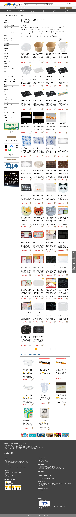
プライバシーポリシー (43, 508)
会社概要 (40, 507)
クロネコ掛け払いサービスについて (11, 475)
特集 (32, 10)
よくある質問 (7, 476)
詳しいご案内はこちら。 (43, 485)
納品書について (8, 473)
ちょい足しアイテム (25, 7)
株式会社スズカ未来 (42, 500)
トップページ (10, 10)
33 (49, 348)
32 (46, 348)
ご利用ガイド (43, 10)
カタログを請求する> (11, 159)
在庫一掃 (6, 7)
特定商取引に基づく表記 (43, 461)
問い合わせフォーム (42, 473)
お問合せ (55, 10)
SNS (11, 141)
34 (51, 348)
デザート (33, 7)
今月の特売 (12, 7)
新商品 (17, 7)
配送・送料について (8, 491)
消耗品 (11, 12)
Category (11, 16)
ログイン (68, 7)
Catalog (11, 155)
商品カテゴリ (21, 10)
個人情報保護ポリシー (43, 460)
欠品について (7, 474)
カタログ (66, 10)
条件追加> (50, 4)
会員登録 (62, 7)
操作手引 (74, 268)
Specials (11, 133)
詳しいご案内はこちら (43, 494)
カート (74, 257)
